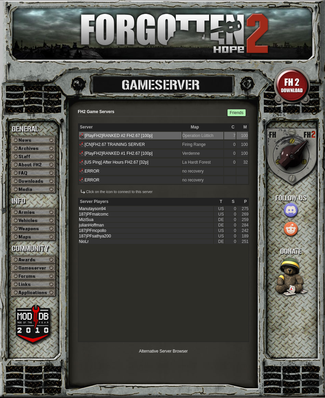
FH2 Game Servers (96, 111)
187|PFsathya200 (95, 236)
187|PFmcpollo (92, 230)
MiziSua (86, 219)
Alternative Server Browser (163, 351)
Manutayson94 (92, 208)
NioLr (84, 241)
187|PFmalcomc (93, 214)
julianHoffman (91, 225)
